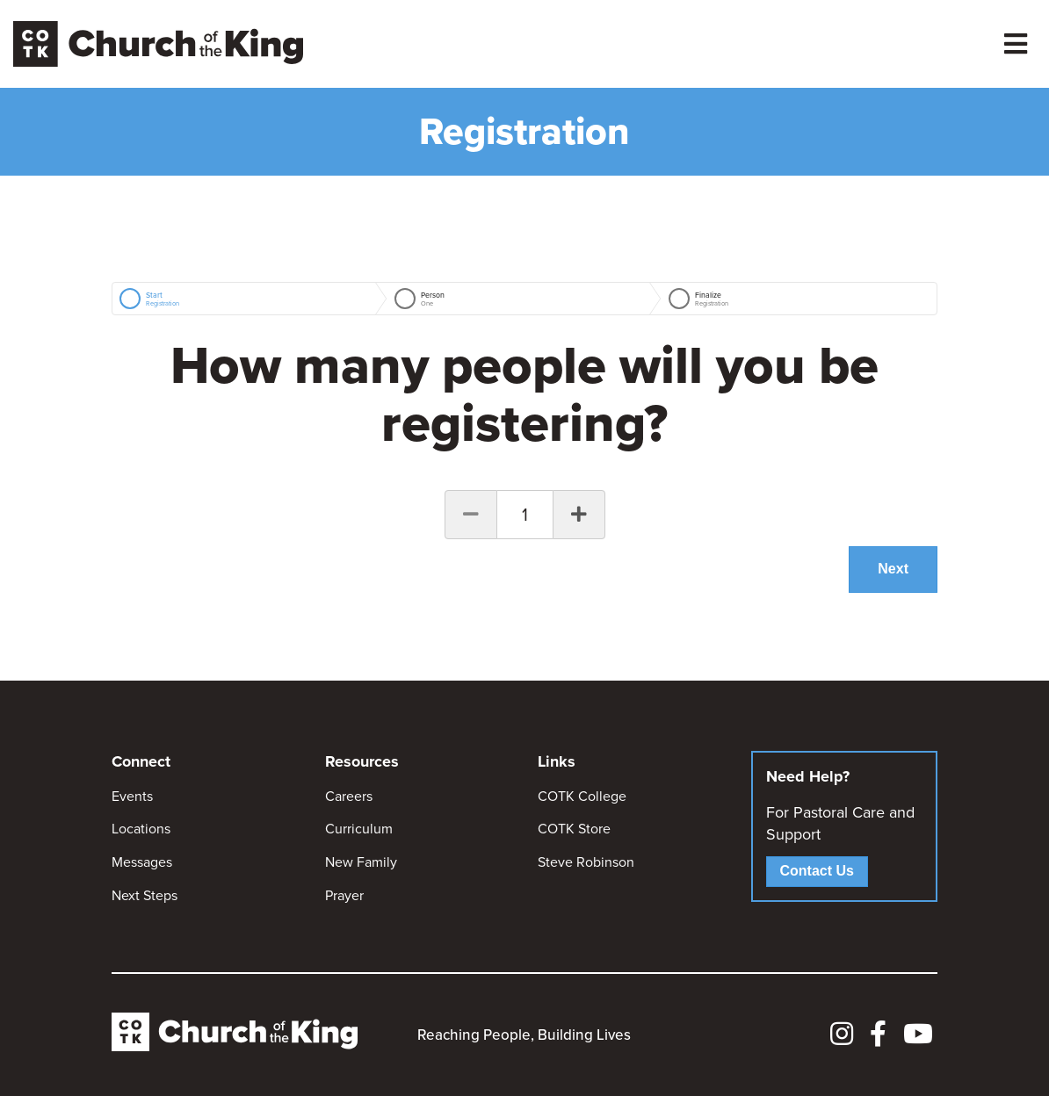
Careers (349, 796)
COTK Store (574, 828)
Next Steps (144, 895)
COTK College (582, 796)
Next (893, 568)
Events (132, 796)
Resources (362, 761)
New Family (361, 862)
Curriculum (359, 828)
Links (556, 761)
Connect (141, 761)
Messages (142, 862)
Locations (141, 828)
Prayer (344, 895)
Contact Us (817, 870)
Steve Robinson (586, 862)
